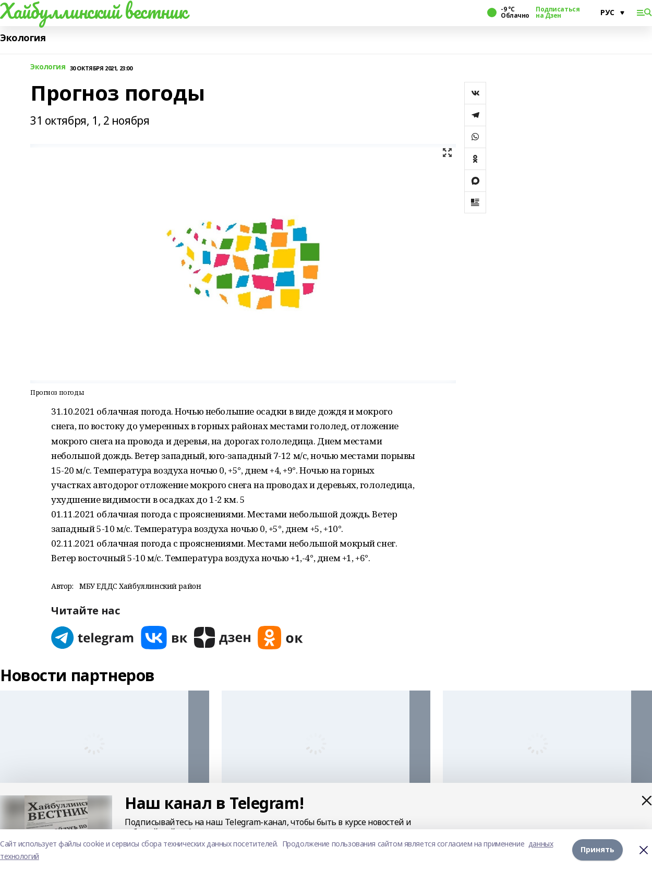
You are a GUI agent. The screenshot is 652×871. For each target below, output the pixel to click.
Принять (597, 850)
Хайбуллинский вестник (93, 11)
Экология (23, 37)
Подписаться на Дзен (557, 12)
